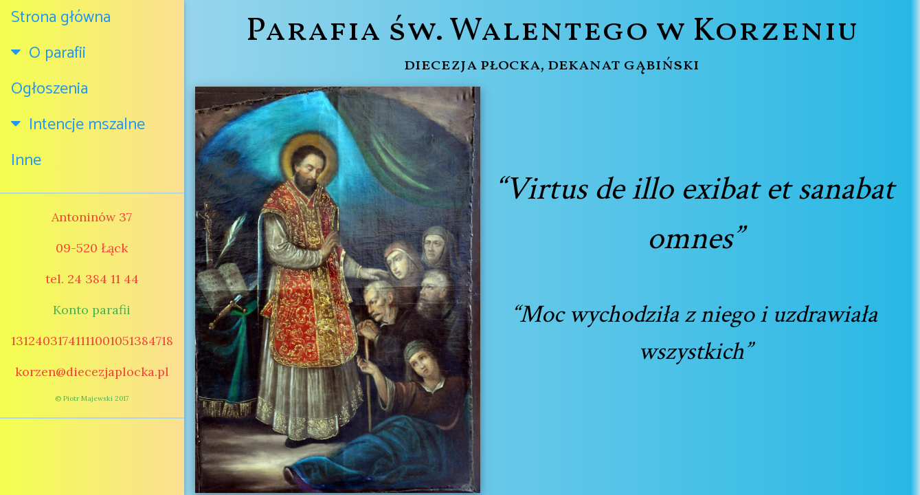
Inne (26, 160)
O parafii (48, 53)
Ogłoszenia (49, 89)
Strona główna (61, 17)
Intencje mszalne (78, 124)
